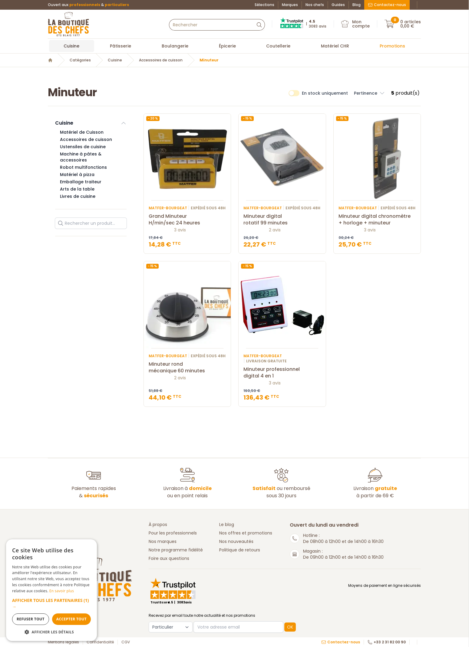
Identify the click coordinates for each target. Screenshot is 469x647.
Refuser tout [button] (31, 619)
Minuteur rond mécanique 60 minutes (187, 367)
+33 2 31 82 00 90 (387, 642)
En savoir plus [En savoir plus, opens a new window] (61, 590)
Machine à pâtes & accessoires (80, 157)
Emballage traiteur (80, 182)
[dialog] (51, 590)
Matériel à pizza (77, 175)
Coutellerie (278, 46)
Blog (356, 4)
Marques (290, 4)
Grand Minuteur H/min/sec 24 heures (187, 219)
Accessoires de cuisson (161, 60)
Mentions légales (63, 642)
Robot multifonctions (83, 167)
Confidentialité (100, 642)
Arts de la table (77, 189)
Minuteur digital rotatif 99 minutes (282, 219)
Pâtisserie (120, 46)
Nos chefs (315, 4)
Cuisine (71, 46)
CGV (125, 642)
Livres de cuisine (77, 196)
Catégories (80, 60)
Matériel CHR (335, 46)
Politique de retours (239, 550)
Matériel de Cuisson (82, 132)
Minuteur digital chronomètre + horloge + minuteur (377, 219)
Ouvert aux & (88, 4)
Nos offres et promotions (245, 533)
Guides (338, 4)
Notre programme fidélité (176, 550)
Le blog (226, 524)
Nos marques (163, 541)
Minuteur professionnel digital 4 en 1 (282, 372)
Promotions (392, 46)
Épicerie (227, 46)
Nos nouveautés (236, 541)
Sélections (264, 4)
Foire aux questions (169, 558)
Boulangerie (175, 46)
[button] (51, 603)
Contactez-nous (387, 4)
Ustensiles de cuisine (83, 147)
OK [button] (290, 627)
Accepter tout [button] (71, 619)
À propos (158, 524)
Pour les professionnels (173, 533)
